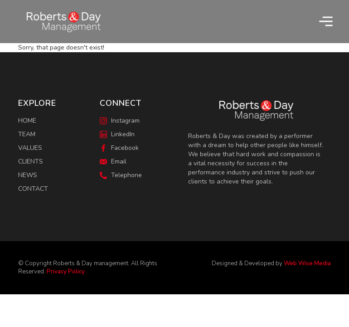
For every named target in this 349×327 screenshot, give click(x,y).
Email (113, 161)
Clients (30, 161)
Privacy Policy (66, 272)
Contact (33, 188)
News (27, 175)
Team (26, 134)
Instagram (120, 120)
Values (30, 148)
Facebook (119, 148)
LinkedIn (117, 134)
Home (27, 120)
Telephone (121, 175)
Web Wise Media (307, 263)
